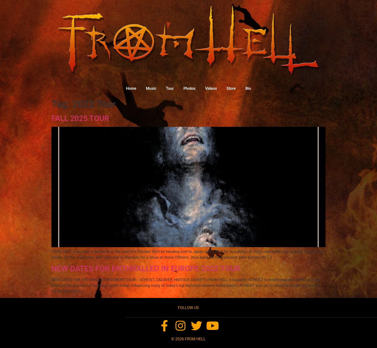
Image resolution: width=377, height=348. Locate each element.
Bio (248, 88)
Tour (170, 88)
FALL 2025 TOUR (80, 118)
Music (151, 88)
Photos (189, 88)
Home (131, 88)
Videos (211, 88)
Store (231, 88)
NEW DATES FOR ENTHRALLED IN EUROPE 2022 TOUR (145, 268)
